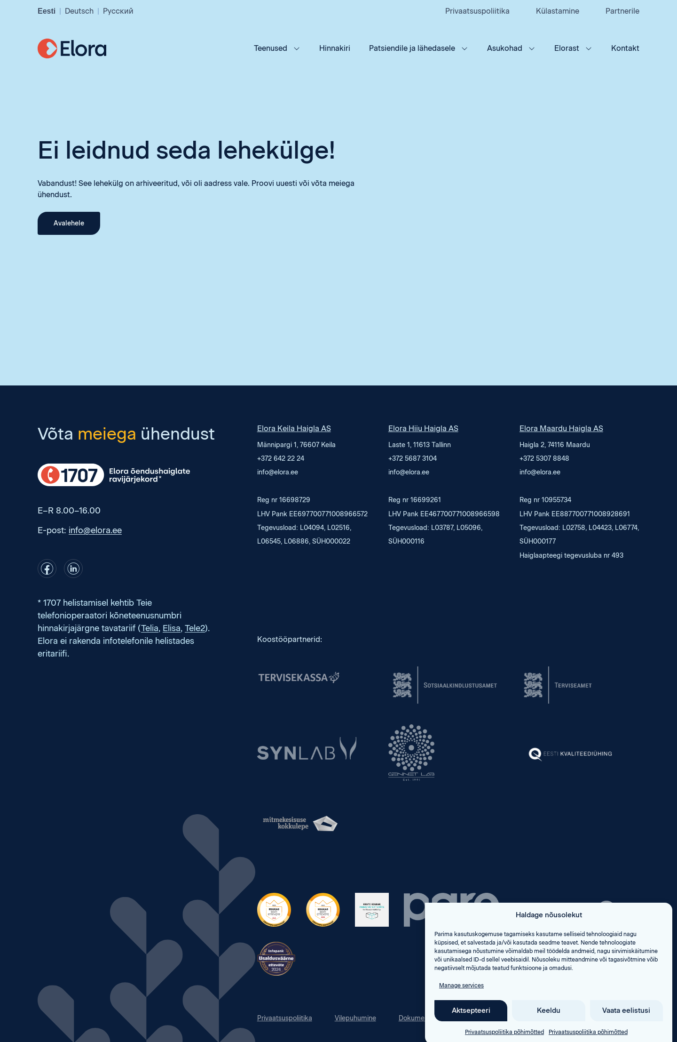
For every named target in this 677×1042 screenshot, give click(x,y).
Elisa (172, 628)
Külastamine (557, 11)
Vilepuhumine (355, 1018)
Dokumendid (418, 1018)
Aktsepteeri (471, 1023)
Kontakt (625, 48)
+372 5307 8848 (544, 459)
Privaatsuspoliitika (477, 11)
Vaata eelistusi (626, 1023)
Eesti (46, 11)
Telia (149, 628)
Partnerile (622, 11)
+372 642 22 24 (280, 459)
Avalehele (69, 223)
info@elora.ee (95, 530)
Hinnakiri (334, 48)
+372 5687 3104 (412, 459)
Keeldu (548, 1023)
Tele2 (195, 628)
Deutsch (79, 11)
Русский (118, 11)
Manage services (461, 998)
